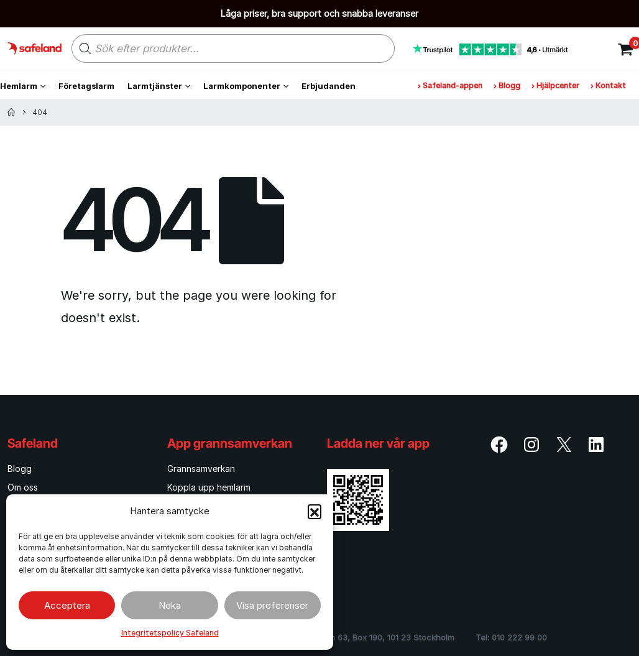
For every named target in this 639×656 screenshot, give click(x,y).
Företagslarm (86, 86)
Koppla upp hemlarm (209, 487)
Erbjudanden (328, 86)
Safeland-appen (450, 85)
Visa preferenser (272, 605)
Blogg (507, 85)
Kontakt (608, 85)
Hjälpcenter (555, 85)
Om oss (22, 487)
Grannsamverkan (201, 468)
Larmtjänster (154, 86)
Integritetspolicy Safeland (170, 632)
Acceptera (67, 605)
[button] (314, 511)
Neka (170, 605)
